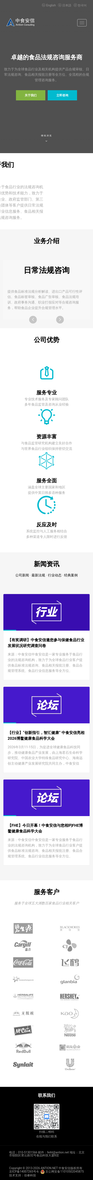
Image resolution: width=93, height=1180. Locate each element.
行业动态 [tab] (55, 575)
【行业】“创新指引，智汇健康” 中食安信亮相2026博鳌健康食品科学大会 (46, 735)
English (49, 5)
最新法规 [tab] (38, 575)
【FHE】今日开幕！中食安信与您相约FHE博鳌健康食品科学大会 (45, 828)
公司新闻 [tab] (22, 575)
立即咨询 (62, 95)
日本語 (64, 5)
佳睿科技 (30, 1175)
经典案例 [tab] (71, 575)
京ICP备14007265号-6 (24, 1171)
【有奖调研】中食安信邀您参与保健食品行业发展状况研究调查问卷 (46, 643)
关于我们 (31, 95)
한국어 (80, 5)
